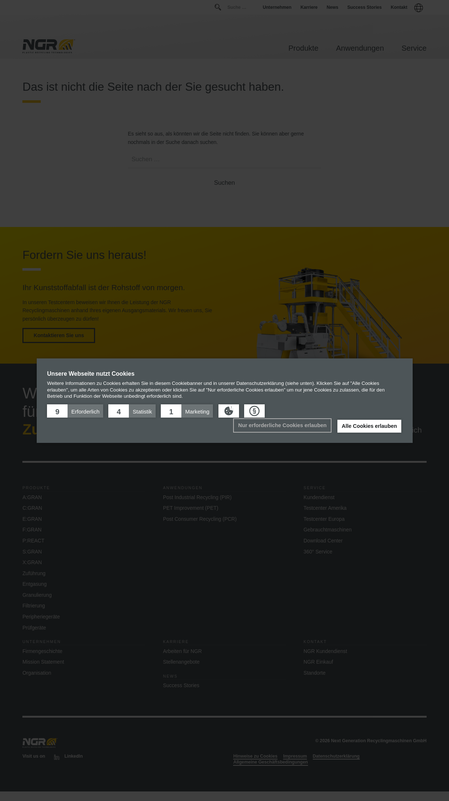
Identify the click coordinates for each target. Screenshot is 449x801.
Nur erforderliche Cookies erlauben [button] (282, 425)
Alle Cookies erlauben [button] (369, 426)
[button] (75, 410)
